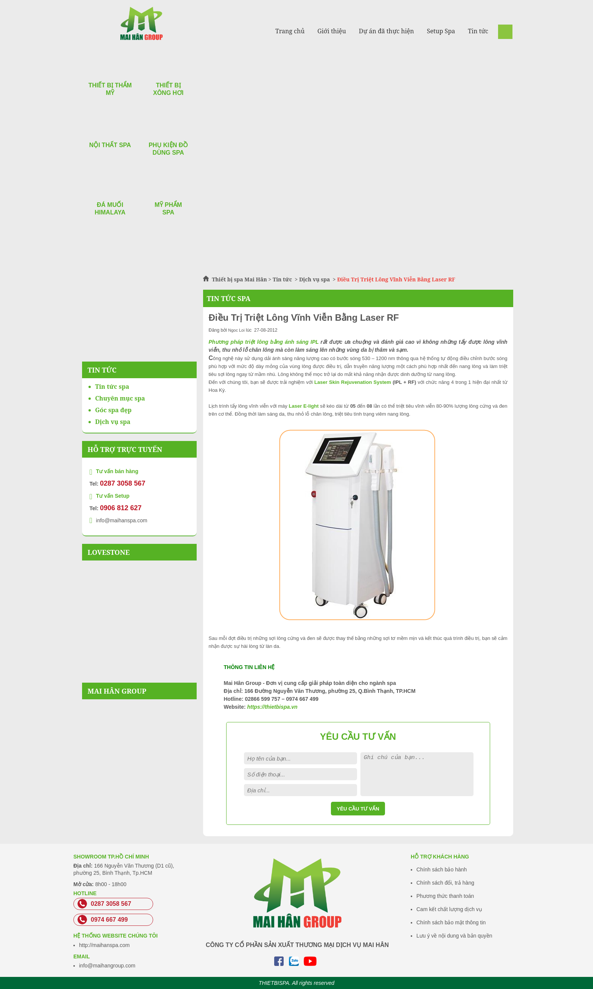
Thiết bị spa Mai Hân (239, 279)
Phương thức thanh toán (445, 896)
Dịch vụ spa (314, 279)
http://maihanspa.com (104, 945)
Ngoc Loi (236, 330)
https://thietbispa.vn (272, 707)
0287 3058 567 (122, 483)
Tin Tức (102, 369)
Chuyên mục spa (120, 398)
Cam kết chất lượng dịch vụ (449, 909)
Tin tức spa (112, 386)
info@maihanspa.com (121, 520)
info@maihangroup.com (107, 966)
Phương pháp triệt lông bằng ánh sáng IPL (264, 342)
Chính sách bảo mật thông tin (451, 922)
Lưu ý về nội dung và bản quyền (454, 936)
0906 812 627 (120, 508)
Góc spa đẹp (113, 410)
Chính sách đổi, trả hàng (445, 883)
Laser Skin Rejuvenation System (352, 382)
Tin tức (283, 279)
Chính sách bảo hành (441, 869)
